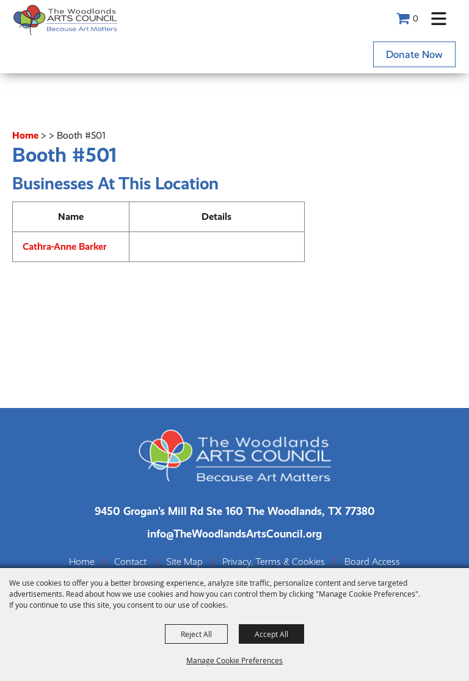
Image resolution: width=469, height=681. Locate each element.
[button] (438, 18)
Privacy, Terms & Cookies (273, 561)
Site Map (184, 561)
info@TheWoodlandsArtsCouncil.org (234, 533)
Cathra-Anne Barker (65, 246)
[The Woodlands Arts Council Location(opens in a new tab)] (235, 511)
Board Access (372, 561)
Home (25, 135)
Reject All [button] (196, 634)
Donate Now (414, 54)
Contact (130, 561)
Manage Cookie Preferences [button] (234, 660)
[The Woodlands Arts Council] (65, 20)
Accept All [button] (271, 634)
